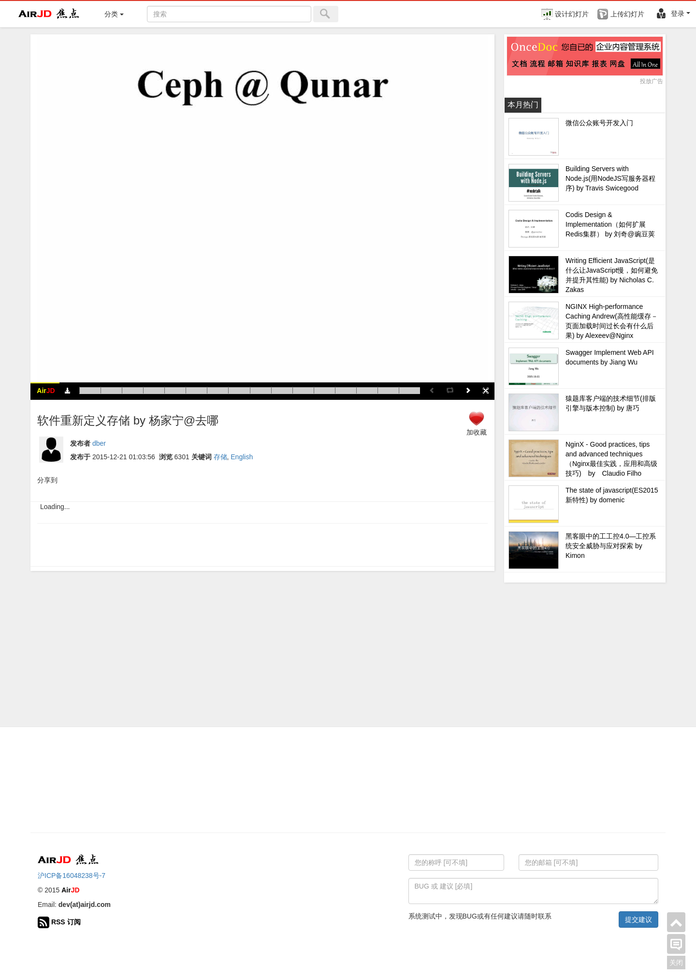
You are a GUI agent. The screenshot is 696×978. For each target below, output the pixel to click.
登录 (672, 13)
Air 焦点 (49, 14)
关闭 (676, 962)
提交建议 (638, 919)
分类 (114, 14)
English (242, 457)
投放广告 (651, 81)
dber (99, 443)
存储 (220, 457)
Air (46, 390)
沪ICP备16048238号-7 (71, 875)
